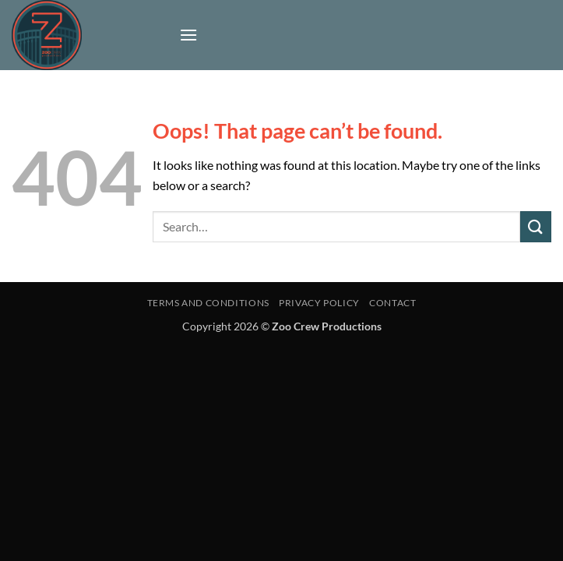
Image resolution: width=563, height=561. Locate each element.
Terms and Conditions (208, 303)
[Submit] (535, 226)
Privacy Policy (319, 303)
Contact (392, 303)
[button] (188, 35)
